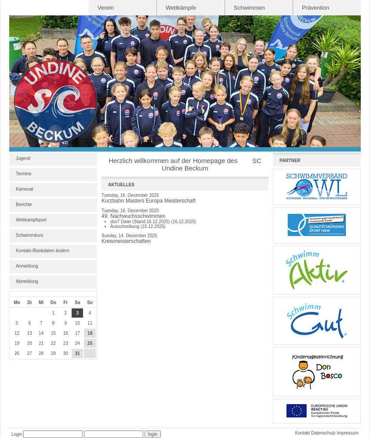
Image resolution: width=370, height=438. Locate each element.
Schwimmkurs (29, 235)
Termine (24, 173)
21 (41, 343)
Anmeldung (27, 266)
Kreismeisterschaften (126, 241)
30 (65, 353)
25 (89, 343)
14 (41, 333)
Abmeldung (27, 281)
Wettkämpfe (181, 7)
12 (17, 333)
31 (77, 353)
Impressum (348, 433)
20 (29, 343)
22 (53, 343)
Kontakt (302, 433)
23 (65, 343)
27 (29, 353)
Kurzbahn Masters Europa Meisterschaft (149, 201)
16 (65, 333)
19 (17, 343)
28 (41, 353)
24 (77, 343)
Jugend (23, 158)
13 (29, 333)
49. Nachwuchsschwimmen (133, 216)
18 (89, 333)
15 (53, 333)
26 (17, 353)
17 (77, 333)
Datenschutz (323, 433)
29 (53, 353)
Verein (106, 7)
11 (89, 323)
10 (77, 323)
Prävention (315, 7)
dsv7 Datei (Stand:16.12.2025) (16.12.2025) (153, 221)
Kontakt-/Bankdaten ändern (42, 250)
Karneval (24, 189)
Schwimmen (249, 7)
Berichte (24, 204)
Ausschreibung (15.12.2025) (138, 226)
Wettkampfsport (31, 219)
